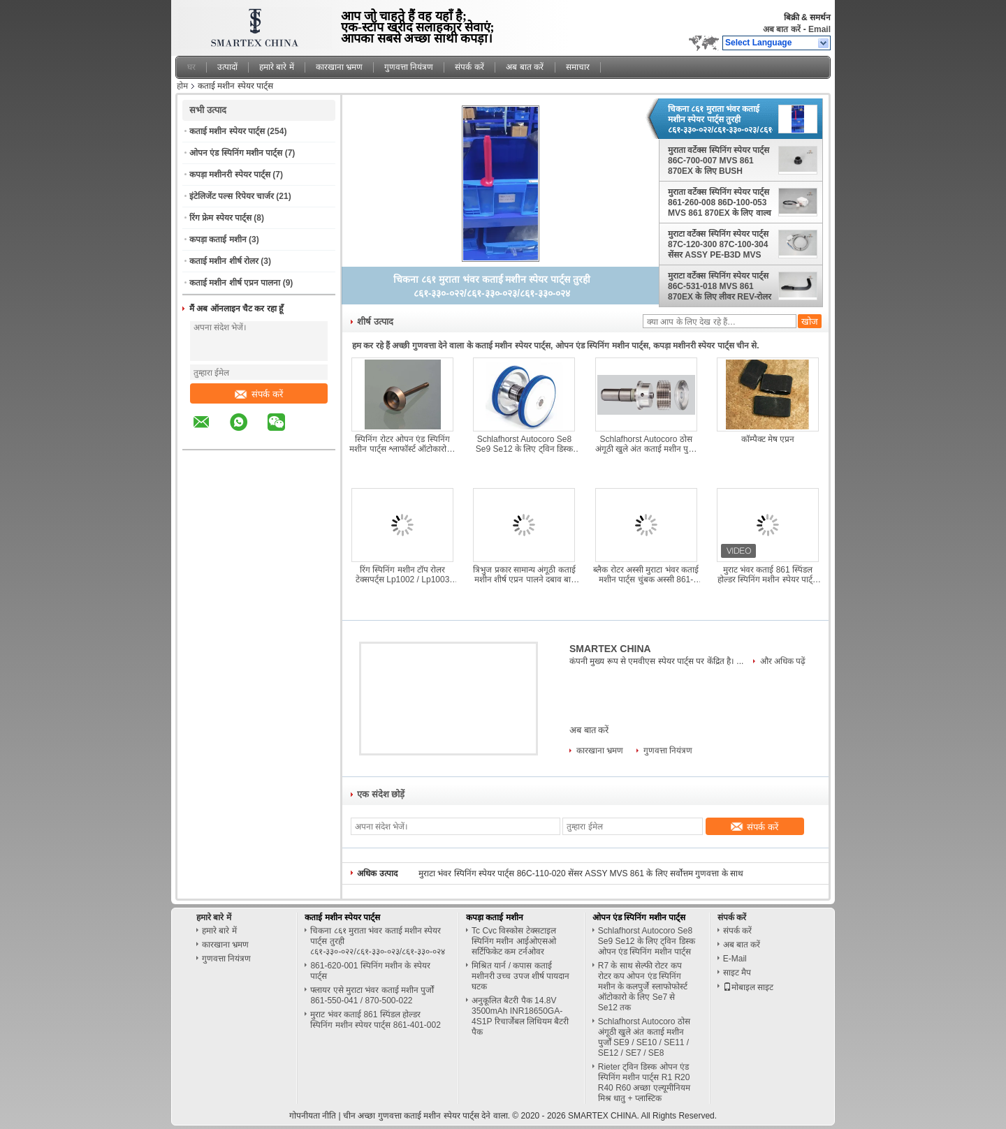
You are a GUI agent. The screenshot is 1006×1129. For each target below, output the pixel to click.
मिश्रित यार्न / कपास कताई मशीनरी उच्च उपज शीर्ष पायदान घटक (520, 976)
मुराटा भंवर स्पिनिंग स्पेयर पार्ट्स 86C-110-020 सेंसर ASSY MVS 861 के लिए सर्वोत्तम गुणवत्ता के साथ (580, 873)
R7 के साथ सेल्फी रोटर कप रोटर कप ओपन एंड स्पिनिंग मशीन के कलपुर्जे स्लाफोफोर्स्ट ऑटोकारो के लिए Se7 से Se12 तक (642, 986)
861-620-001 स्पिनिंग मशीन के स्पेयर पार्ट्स (370, 971)
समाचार (578, 67)
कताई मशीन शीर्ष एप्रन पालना (234, 283)
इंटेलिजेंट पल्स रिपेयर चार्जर (231, 196)
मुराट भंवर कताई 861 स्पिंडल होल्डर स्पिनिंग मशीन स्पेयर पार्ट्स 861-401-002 (767, 574)
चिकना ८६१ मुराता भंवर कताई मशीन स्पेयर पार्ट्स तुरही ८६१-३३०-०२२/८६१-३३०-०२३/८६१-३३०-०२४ (720, 119)
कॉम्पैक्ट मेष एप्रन (768, 439)
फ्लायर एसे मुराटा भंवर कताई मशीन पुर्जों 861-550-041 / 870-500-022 (372, 995)
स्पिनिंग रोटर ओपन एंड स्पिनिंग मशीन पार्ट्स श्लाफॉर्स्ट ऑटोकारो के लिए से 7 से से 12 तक (402, 444)
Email (819, 29)
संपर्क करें (469, 67)
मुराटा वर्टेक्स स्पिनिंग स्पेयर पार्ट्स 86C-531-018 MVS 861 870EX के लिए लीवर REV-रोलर (719, 286)
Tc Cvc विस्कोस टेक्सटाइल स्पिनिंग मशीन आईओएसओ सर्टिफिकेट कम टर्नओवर (514, 941)
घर (191, 67)
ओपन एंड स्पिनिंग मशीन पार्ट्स (235, 153)
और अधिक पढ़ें (783, 661)
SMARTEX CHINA (610, 648)
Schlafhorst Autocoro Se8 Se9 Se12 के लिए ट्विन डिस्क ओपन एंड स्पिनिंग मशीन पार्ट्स (524, 444)
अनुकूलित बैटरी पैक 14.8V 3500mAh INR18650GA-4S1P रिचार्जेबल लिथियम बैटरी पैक (520, 1016)
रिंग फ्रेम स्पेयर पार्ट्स (220, 218)
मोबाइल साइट (748, 987)
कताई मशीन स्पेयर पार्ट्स (227, 131)
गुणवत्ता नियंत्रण (408, 67)
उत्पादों (227, 67)
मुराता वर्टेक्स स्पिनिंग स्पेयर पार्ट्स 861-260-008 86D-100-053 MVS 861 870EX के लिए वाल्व (719, 202)
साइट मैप (737, 972)
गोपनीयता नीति (312, 1116)
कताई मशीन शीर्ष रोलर (223, 261)
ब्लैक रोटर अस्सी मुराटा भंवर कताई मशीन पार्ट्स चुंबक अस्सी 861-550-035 (646, 574)
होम (182, 86)
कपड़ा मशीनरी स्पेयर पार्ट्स (229, 174)
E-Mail (735, 959)
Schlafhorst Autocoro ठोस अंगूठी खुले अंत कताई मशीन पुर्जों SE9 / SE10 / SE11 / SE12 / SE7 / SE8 (646, 444)
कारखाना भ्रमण (339, 67)
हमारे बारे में (276, 67)
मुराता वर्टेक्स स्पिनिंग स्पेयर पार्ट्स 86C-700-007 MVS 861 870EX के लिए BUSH (718, 160)
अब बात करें (782, 29)
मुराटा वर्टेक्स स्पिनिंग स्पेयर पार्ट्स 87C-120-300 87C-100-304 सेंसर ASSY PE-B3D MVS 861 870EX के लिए (718, 244)
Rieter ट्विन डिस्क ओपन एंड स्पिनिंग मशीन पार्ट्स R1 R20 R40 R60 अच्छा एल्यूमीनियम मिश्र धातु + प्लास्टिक (644, 1082)
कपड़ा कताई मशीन (218, 239)
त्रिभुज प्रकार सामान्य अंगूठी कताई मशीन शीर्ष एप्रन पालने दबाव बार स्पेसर (524, 574)
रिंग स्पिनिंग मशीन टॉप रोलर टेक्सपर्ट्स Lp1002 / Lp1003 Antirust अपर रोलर (402, 574)
